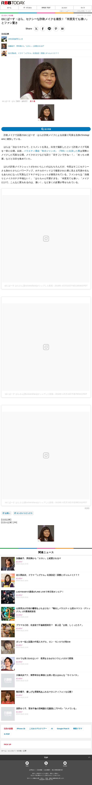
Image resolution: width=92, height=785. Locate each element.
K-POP (7, 734)
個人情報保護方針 (57, 770)
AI (52, 729)
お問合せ (32, 770)
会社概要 (47, 770)
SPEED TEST (46, 7)
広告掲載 (39, 770)
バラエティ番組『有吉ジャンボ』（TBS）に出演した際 (52, 151)
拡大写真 (47, 129)
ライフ (83, 7)
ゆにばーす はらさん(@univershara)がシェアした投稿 (28, 286)
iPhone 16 (21, 729)
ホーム (9, 7)
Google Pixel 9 (63, 729)
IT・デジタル (28, 7)
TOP (46, 757)
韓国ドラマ (77, 729)
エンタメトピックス (24, 513)
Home (27, 765)
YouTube (65, 765)
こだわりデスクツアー (38, 729)
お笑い (7, 513)
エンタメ (64, 7)
